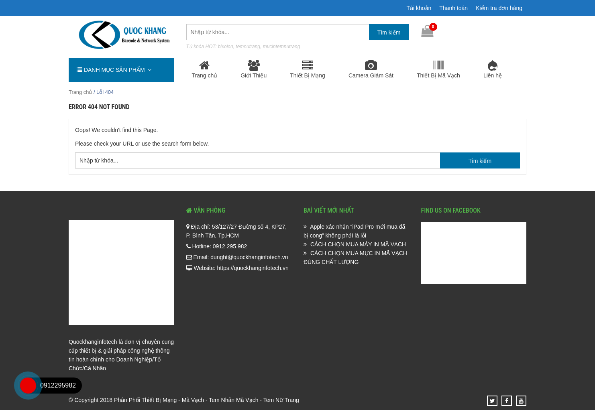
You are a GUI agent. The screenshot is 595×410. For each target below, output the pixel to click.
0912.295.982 (504, 31)
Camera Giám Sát (370, 69)
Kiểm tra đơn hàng (499, 8)
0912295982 (58, 385)
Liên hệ (492, 69)
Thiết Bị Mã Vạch (438, 69)
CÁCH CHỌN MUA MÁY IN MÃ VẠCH (358, 244)
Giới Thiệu (253, 69)
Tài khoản (419, 8)
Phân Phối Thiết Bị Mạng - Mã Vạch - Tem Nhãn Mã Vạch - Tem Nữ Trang (206, 400)
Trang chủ (205, 69)
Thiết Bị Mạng (307, 69)
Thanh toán (453, 8)
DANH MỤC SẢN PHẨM (114, 70)
